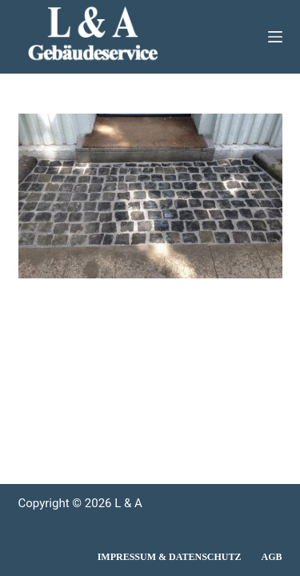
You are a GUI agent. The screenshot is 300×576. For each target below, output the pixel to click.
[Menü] (275, 37)
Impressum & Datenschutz (170, 556)
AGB (271, 556)
